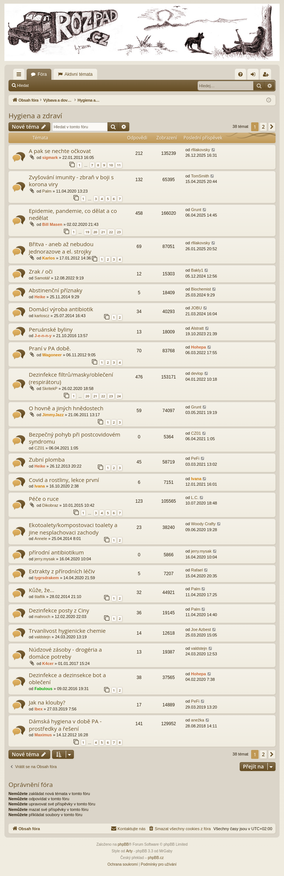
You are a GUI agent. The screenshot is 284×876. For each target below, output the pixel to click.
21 (103, 232)
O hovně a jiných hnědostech (66, 408)
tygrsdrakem (46, 577)
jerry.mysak (44, 559)
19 (87, 232)
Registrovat (80, 85)
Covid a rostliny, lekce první (64, 479)
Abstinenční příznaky (55, 290)
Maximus (43, 735)
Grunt (196, 209)
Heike (39, 297)
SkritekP (49, 388)
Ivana (39, 486)
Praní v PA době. (50, 348)
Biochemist (201, 289)
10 (111, 165)
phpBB (123, 844)
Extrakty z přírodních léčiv (62, 571)
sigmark (50, 157)
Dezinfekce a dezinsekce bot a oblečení (67, 678)
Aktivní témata (79, 74)
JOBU (196, 308)
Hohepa (198, 347)
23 (119, 232)
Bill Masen (52, 224)
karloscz (41, 315)
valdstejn (42, 637)
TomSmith (200, 176)
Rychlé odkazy (20, 76)
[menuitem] (240, 74)
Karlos (48, 258)
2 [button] (263, 126)
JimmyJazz (53, 414)
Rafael (197, 570)
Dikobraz (50, 505)
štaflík (39, 596)
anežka (197, 720)
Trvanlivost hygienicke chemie (67, 630)
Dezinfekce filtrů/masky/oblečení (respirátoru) (71, 378)
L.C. (194, 497)
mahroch (42, 616)
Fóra (42, 74)
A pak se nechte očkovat (60, 151)
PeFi (195, 458)
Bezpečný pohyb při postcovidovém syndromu (74, 438)
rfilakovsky (200, 149)
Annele (40, 538)
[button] (272, 126)
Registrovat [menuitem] (267, 76)
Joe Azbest (201, 629)
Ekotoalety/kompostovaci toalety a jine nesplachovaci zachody (73, 528)
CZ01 (39, 448)
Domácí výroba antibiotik (61, 309)
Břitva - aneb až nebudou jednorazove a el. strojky (61, 247)
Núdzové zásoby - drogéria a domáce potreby (65, 653)
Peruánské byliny (51, 329)
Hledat (23, 85)
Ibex (38, 709)
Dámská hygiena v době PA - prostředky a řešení (65, 724)
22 (111, 232)
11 (119, 165)
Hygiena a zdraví (35, 115)
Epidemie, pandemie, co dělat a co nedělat (73, 214)
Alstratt (197, 328)
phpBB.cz (156, 858)
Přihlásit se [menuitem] (255, 76)
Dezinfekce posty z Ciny (59, 610)
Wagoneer (52, 355)
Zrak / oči (40, 271)
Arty (129, 851)
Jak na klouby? (47, 702)
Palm (46, 191)
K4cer (48, 663)
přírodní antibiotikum (56, 552)
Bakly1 (197, 270)
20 (95, 232)
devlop (197, 373)
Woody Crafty (203, 524)
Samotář (42, 278)
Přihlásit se (49, 85)
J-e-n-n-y (42, 335)
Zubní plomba (47, 459)
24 (119, 396)
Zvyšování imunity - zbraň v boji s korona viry (71, 180)
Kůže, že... (41, 590)
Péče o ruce (44, 498)
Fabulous (43, 688)
